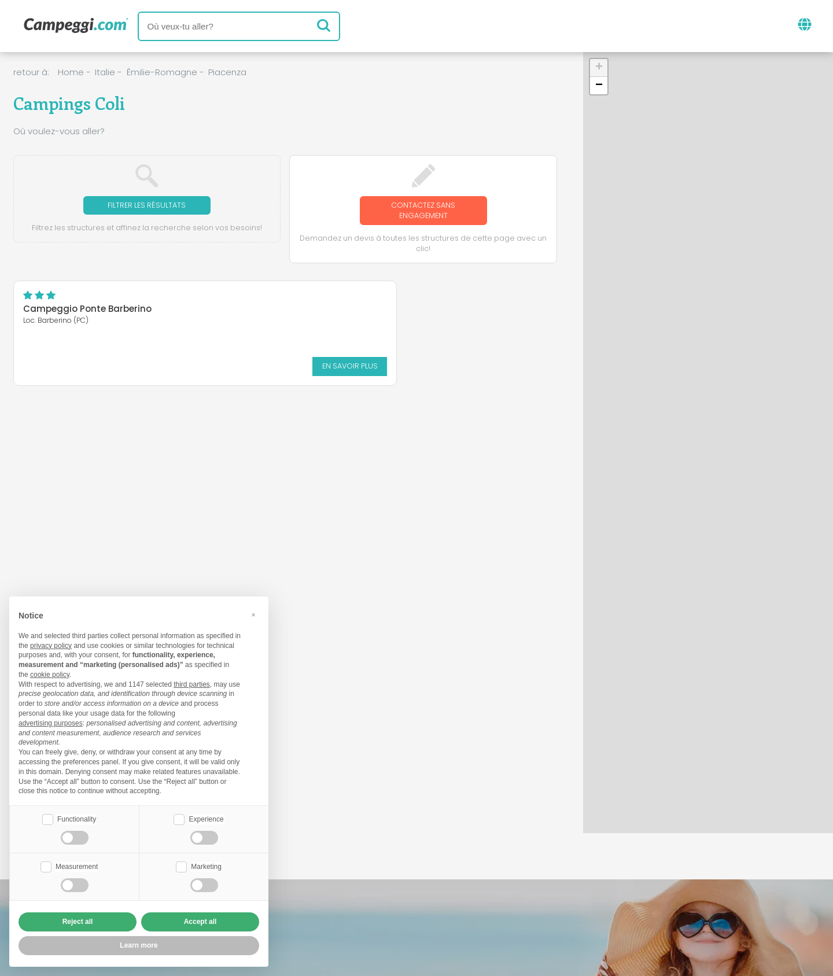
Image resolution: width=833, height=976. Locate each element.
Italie (105, 72)
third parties (192, 683)
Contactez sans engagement (423, 211)
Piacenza (227, 72)
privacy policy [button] (51, 644)
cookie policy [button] (49, 673)
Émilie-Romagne (162, 72)
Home (71, 72)
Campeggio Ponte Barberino (87, 311)
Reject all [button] (77, 922)
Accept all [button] (200, 922)
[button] (598, 68)
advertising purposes (51, 722)
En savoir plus (137, 367)
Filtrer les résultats (146, 205)
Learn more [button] (138, 945)
